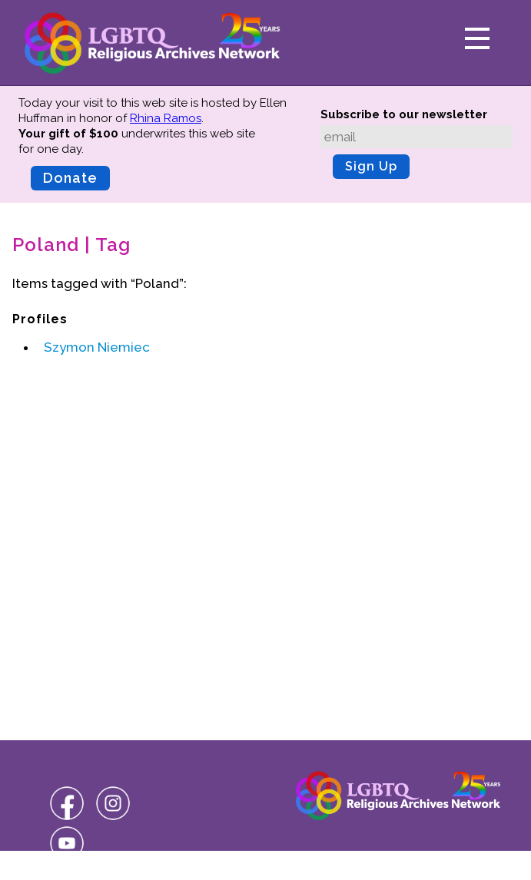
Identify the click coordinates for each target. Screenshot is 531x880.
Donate (70, 178)
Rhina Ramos (165, 118)
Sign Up (371, 166)
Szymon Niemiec (97, 347)
